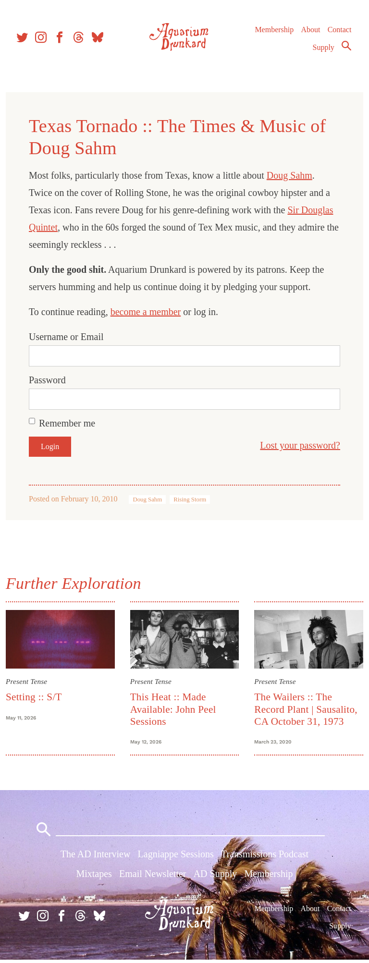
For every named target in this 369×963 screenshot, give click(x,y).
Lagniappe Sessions (176, 857)
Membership (273, 33)
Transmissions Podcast (264, 857)
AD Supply (215, 877)
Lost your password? (298, 445)
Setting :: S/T (36, 696)
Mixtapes (93, 877)
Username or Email (68, 336)
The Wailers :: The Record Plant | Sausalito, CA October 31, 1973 (305, 709)
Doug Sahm (291, 175)
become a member (147, 311)
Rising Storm (191, 499)
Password (49, 380)
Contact (339, 33)
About (310, 33)
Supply (323, 51)
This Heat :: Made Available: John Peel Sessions (174, 709)
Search (346, 49)
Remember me (69, 423)
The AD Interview (96, 857)
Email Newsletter (152, 877)
